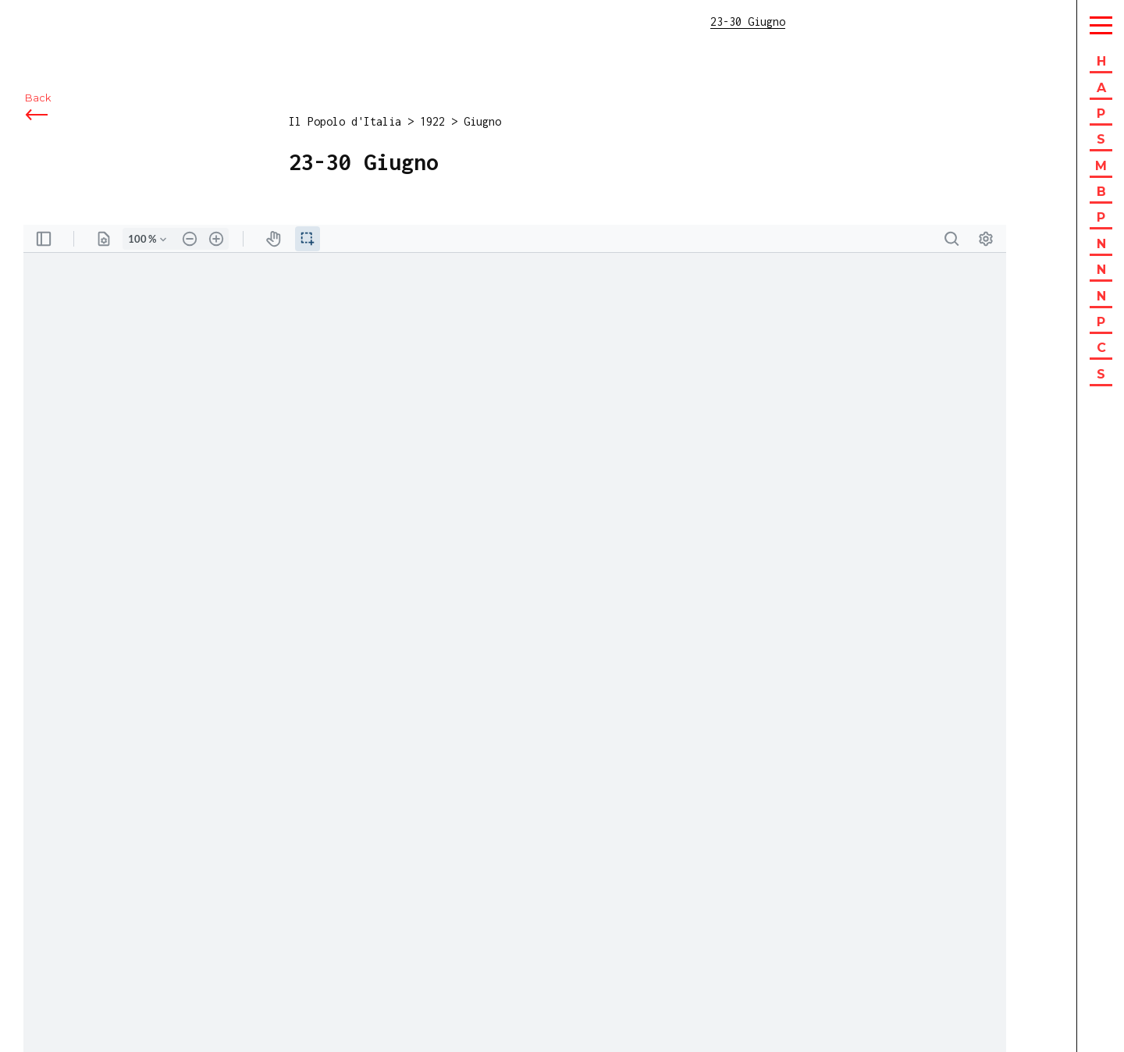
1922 (432, 121)
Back (38, 99)
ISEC (53, 21)
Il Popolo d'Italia (345, 121)
